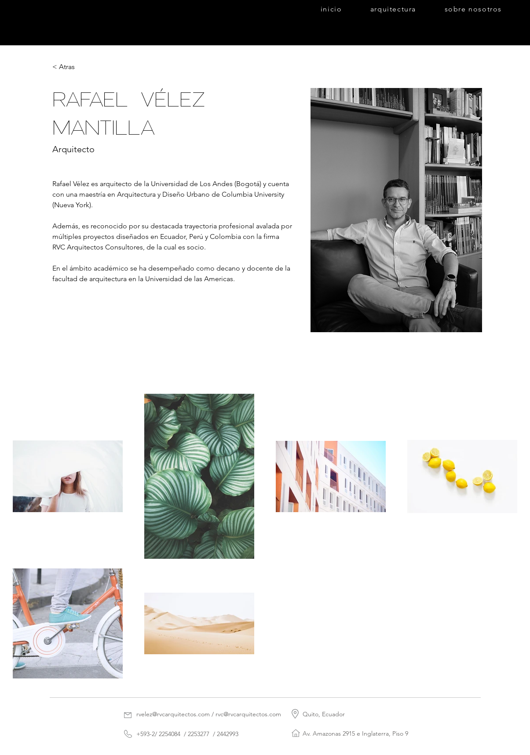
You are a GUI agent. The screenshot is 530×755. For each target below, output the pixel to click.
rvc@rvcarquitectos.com (248, 714)
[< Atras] (69, 67)
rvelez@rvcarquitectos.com (173, 714)
